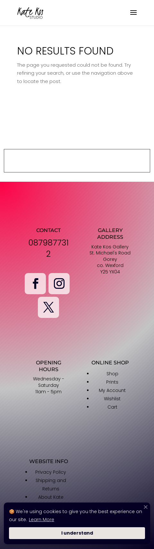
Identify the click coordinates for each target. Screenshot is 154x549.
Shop (112, 373)
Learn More (41, 519)
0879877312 (48, 248)
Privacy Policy (50, 472)
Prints (112, 382)
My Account (112, 390)
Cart (112, 407)
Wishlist (112, 398)
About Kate (51, 497)
